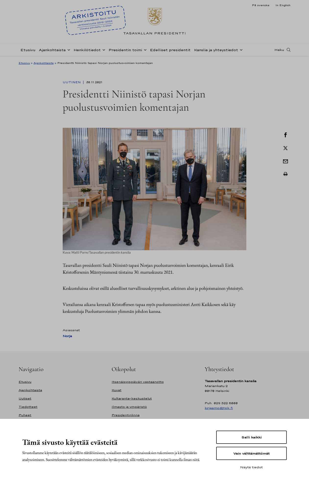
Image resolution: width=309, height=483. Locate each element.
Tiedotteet (28, 407)
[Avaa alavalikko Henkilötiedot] (103, 49)
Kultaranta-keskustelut (132, 398)
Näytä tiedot (251, 467)
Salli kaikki (251, 437)
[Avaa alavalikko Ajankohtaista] (68, 49)
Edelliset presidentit (170, 49)
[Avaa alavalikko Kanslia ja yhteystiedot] (240, 49)
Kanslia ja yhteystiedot (216, 49)
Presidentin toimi (125, 49)
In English (282, 5)
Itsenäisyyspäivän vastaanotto (138, 382)
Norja (67, 336)
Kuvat (116, 390)
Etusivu (28, 49)
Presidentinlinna (126, 415)
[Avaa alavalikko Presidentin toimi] (144, 49)
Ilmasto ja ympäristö (129, 407)
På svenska (260, 5)
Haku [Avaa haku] (279, 49)
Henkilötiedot (87, 49)
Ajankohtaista (52, 49)
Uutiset (25, 398)
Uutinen (72, 82)
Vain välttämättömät (251, 453)
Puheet (25, 415)
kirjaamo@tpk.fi (219, 408)
